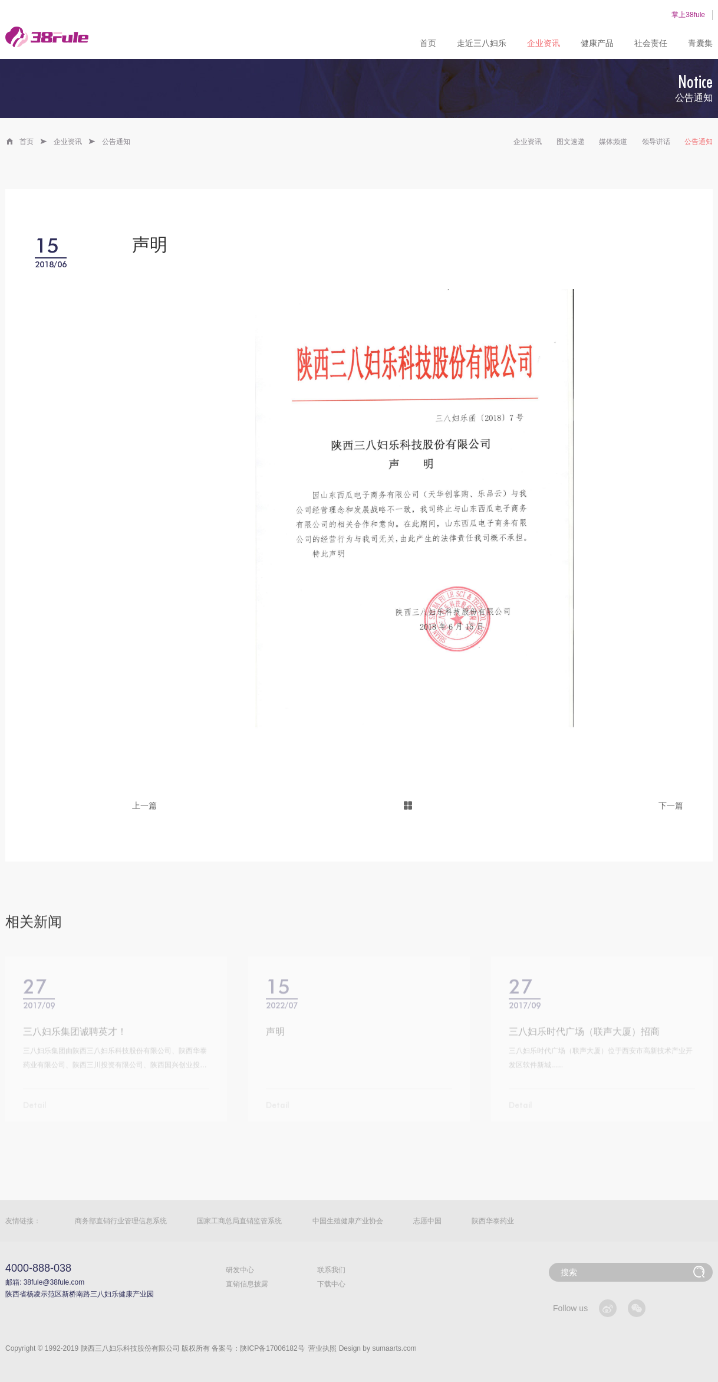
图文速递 (570, 141)
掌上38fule (688, 15)
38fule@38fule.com (54, 1282)
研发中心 (240, 1270)
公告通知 (116, 141)
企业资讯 (543, 43)
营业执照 (322, 1348)
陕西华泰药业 (493, 1221)
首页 (428, 43)
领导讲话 (656, 141)
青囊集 (700, 43)
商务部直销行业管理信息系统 (121, 1221)
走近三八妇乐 (481, 43)
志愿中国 (427, 1221)
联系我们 (331, 1270)
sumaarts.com (394, 1348)
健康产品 (597, 43)
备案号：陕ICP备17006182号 (258, 1348)
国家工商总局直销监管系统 (239, 1221)
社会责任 (650, 43)
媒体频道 (613, 141)
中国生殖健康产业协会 (347, 1221)
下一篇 (670, 805)
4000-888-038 (38, 1268)
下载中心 (331, 1284)
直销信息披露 (247, 1284)
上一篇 (144, 805)
